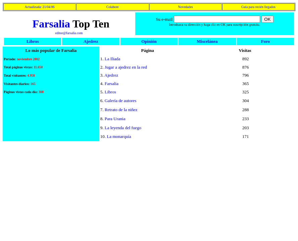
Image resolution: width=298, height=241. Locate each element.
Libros (33, 41)
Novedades (185, 7)
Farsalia (51, 24)
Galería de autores (121, 100)
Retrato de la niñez (121, 109)
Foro (265, 41)
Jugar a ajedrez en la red (126, 67)
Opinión (149, 41)
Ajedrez (91, 41)
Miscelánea (207, 41)
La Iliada (112, 58)
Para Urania (115, 118)
